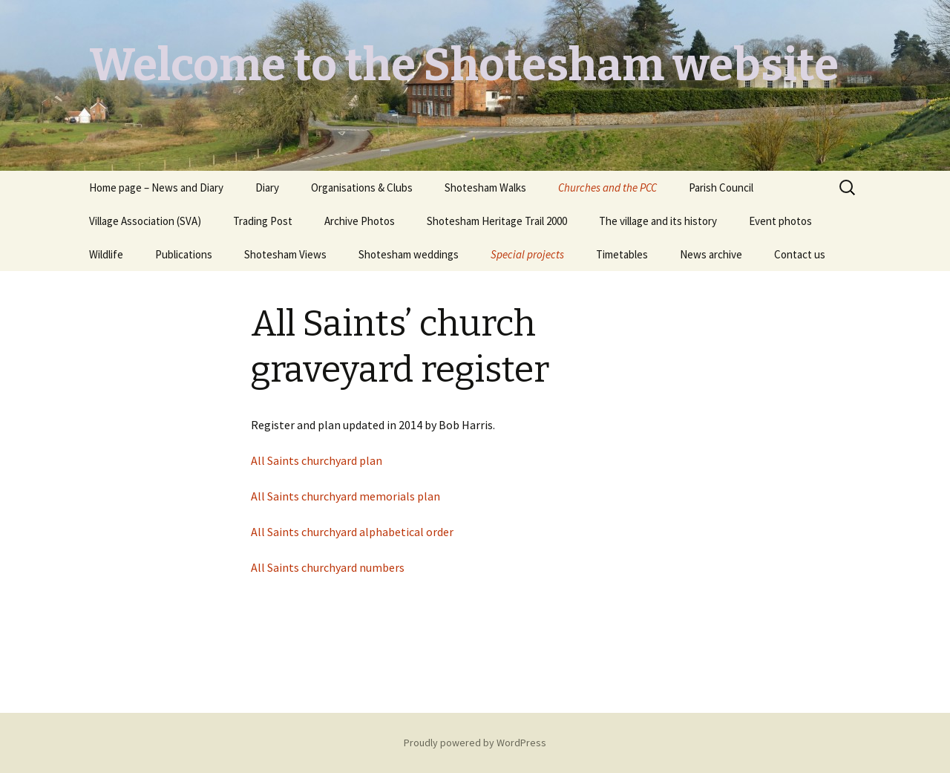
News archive (711, 254)
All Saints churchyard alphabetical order (352, 531)
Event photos (780, 221)
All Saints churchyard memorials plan (345, 496)
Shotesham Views (285, 254)
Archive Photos (359, 221)
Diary (267, 187)
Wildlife (106, 254)
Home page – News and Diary (156, 187)
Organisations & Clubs (362, 187)
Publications (183, 254)
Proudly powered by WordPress (475, 742)
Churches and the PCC (607, 187)
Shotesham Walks (485, 187)
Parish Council (721, 187)
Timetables (622, 254)
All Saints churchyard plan (316, 460)
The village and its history (658, 221)
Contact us (799, 254)
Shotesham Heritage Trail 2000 (497, 221)
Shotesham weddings (408, 254)
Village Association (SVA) (145, 221)
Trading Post (262, 221)
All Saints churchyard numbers (327, 567)
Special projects (527, 254)
